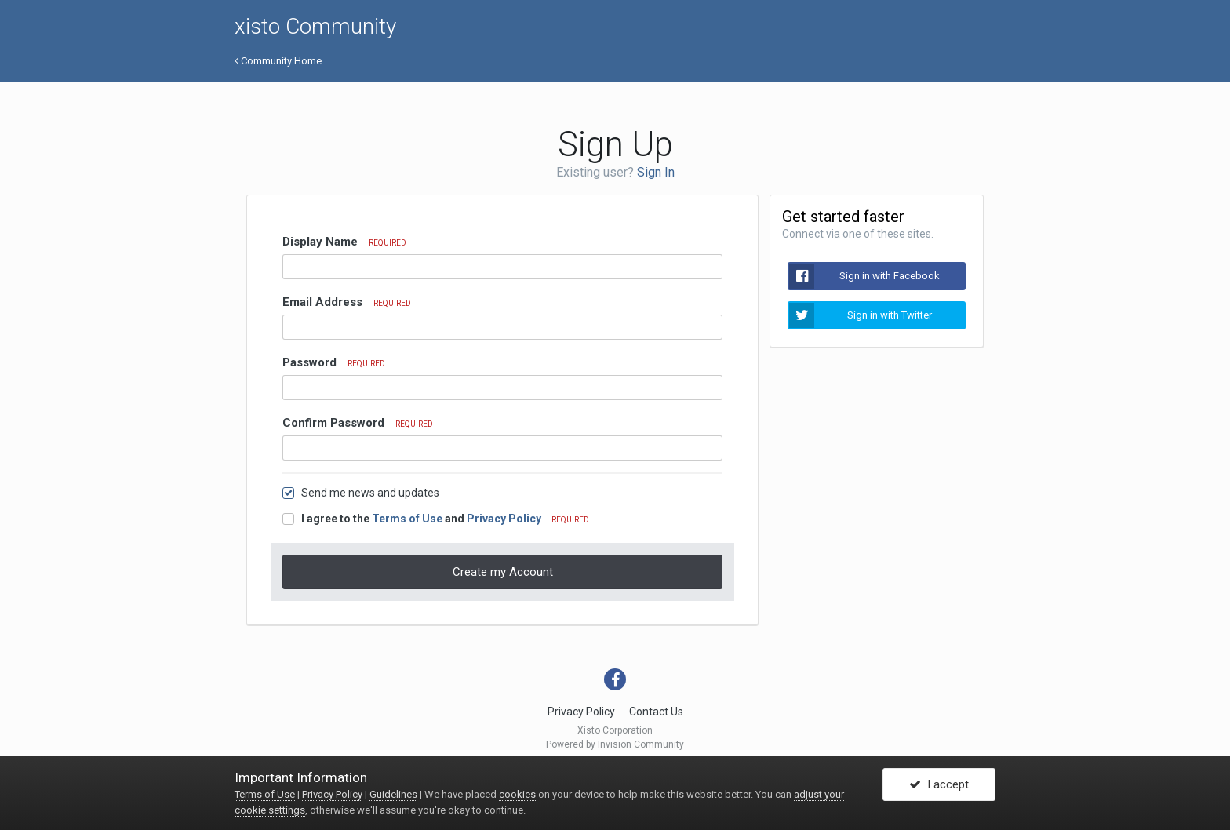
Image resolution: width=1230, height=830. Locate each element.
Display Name (344, 242)
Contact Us (656, 711)
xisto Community (315, 26)
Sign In (656, 172)
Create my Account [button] (503, 572)
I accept (939, 785)
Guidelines (393, 794)
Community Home (278, 61)
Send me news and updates (370, 492)
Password (333, 362)
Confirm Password (357, 423)
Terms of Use (407, 518)
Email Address (346, 302)
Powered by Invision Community (615, 744)
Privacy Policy (504, 518)
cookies (517, 794)
